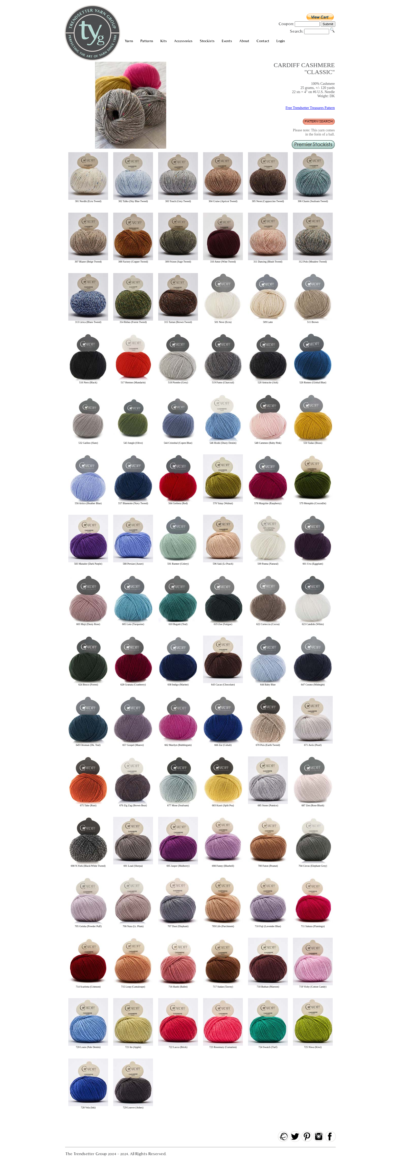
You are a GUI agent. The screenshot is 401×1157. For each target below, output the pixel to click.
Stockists (207, 41)
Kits (163, 41)
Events (227, 41)
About (244, 41)
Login (280, 41)
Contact (262, 41)
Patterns (146, 41)
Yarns (129, 41)
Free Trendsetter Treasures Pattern (310, 108)
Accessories (183, 41)
